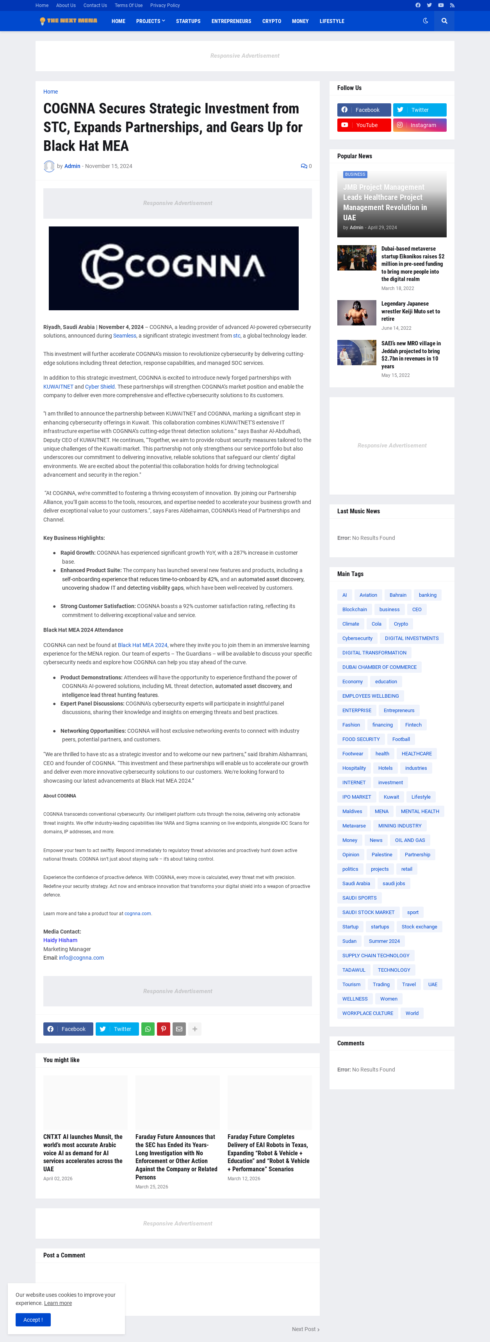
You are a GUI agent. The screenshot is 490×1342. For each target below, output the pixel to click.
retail (406, 869)
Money (349, 840)
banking (428, 595)
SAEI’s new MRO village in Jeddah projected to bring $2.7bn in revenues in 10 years (411, 355)
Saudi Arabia (356, 883)
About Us (66, 5)
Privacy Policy (165, 5)
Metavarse (354, 826)
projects (380, 869)
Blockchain (354, 609)
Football (401, 739)
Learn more (58, 1303)
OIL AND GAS (410, 840)
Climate (350, 624)
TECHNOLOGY (394, 970)
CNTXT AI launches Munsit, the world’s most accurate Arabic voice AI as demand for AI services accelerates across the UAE (83, 1153)
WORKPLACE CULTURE (367, 1013)
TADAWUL (353, 970)
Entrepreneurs (399, 710)
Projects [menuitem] (148, 21)
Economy (352, 681)
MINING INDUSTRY (400, 826)
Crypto (401, 624)
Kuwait (391, 797)
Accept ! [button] (33, 1320)
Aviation (368, 595)
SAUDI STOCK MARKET (368, 912)
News (376, 840)
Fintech (413, 725)
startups (380, 927)
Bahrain (398, 595)
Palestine (382, 855)
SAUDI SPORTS (359, 898)
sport (413, 912)
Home (42, 5)
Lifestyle (421, 797)
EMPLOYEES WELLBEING (370, 696)
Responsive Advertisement (245, 55)
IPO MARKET (356, 797)
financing (382, 725)
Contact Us (95, 5)
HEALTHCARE (417, 754)
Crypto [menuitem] (271, 21)
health (382, 754)
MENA (381, 811)
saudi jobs (394, 883)
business (390, 609)
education (386, 681)
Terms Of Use (129, 5)
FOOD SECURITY (361, 739)
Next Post (304, 1329)
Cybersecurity (357, 638)
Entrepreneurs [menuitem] (231, 21)
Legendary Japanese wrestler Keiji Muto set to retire (410, 311)
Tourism (351, 984)
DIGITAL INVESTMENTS (412, 638)
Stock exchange (419, 927)
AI (344, 595)
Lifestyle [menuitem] (332, 21)
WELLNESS (355, 999)
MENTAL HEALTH (420, 811)
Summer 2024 (384, 941)
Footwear (352, 754)
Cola (376, 624)
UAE (432, 984)
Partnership (417, 855)
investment (390, 782)
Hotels (385, 768)
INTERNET (354, 782)
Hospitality (354, 768)
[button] (425, 21)
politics (350, 869)
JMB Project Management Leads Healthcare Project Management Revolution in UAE (385, 202)
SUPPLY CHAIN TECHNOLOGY (376, 955)
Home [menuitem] (118, 21)
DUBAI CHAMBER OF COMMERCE (379, 667)
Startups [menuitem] (188, 21)
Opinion (350, 855)
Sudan (349, 941)
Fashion (351, 725)
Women (388, 999)
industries (416, 768)
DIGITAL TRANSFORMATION (374, 653)
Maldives (352, 811)
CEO (417, 609)
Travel (409, 984)
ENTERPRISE (356, 710)
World (412, 1013)
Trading (381, 984)
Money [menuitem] (300, 21)
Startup (350, 927)
